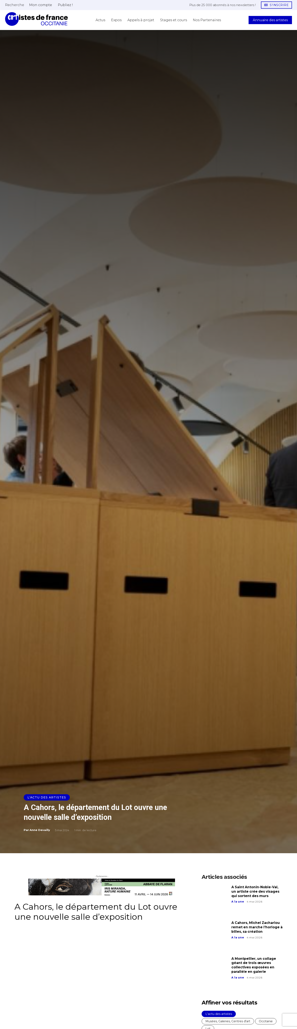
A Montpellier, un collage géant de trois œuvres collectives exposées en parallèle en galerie (254, 965)
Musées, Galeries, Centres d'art (228, 1021)
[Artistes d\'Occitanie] (36, 19)
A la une (237, 901)
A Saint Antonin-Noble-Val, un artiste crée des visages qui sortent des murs (256, 891)
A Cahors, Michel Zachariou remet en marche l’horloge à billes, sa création (256, 927)
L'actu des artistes (47, 797)
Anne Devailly (40, 830)
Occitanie (265, 1021)
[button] (14, 5)
